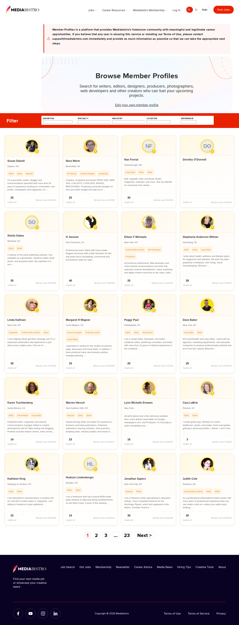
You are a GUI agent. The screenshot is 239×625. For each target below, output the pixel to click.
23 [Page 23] (127, 535)
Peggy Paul (131, 319)
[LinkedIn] (55, 613)
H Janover (72, 237)
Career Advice (143, 567)
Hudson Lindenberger (80, 477)
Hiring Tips (184, 567)
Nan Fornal (131, 159)
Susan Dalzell (16, 160)
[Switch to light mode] (189, 10)
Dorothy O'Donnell (194, 159)
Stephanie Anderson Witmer (200, 237)
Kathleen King (16, 478)
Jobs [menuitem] (91, 10)
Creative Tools (205, 567)
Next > (144, 535)
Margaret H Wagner (78, 319)
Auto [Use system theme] (204, 9)
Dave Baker (190, 319)
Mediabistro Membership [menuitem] (148, 10)
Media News (165, 567)
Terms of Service (198, 613)
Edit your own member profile (136, 104)
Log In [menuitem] (176, 10)
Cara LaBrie (190, 402)
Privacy (221, 613)
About (222, 567)
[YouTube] (30, 613)
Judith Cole (190, 478)
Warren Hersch (75, 402)
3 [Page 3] (105, 535)
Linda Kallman (16, 319)
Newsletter (123, 567)
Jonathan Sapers (135, 478)
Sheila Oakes (15, 235)
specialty (83, 118)
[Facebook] (18, 613)
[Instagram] (43, 613)
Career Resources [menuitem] (113, 10)
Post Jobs (223, 9)
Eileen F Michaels (135, 237)
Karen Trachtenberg (20, 402)
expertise (48, 118)
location (152, 118)
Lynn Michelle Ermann (138, 402)
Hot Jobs (85, 567)
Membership (103, 567)
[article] (32, 171)
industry (117, 118)
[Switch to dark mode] (197, 10)
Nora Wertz (73, 160)
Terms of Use (172, 613)
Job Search (68, 567)
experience (187, 118)
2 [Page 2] (96, 535)
